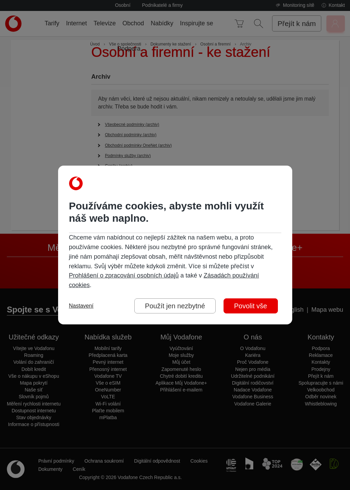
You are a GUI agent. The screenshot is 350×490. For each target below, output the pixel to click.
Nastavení (81, 306)
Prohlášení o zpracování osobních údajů (124, 275)
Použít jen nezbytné (175, 306)
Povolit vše (250, 306)
